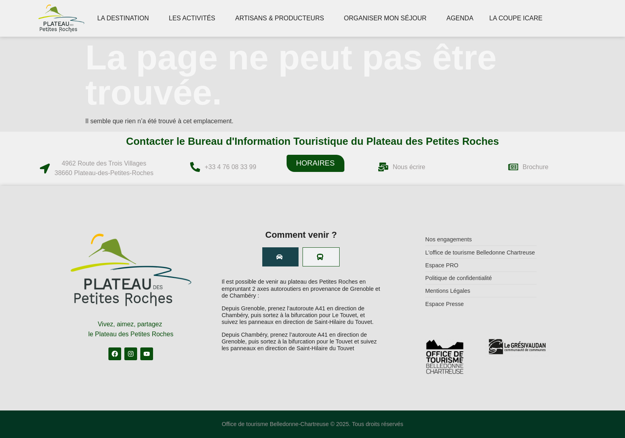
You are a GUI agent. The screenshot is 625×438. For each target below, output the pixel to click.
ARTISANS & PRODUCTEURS (281, 18)
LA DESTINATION (125, 18)
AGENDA (460, 18)
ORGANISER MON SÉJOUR (387, 18)
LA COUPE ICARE (517, 18)
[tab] (280, 256)
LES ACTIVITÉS (194, 18)
